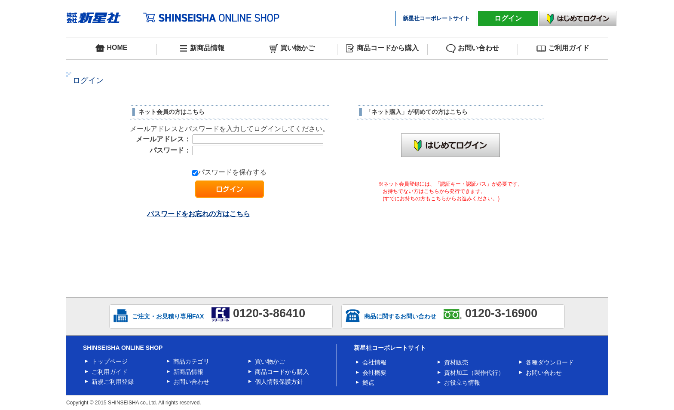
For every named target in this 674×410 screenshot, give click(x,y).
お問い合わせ (472, 48)
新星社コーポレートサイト (436, 18)
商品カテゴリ (191, 361)
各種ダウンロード (550, 362)
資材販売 (456, 362)
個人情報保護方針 (279, 381)
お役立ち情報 (462, 382)
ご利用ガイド (562, 48)
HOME (111, 48)
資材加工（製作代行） (474, 372)
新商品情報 (201, 48)
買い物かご (292, 48)
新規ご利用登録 (113, 381)
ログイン (508, 18)
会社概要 (374, 372)
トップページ (110, 361)
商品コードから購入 (382, 48)
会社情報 (374, 362)
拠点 (368, 382)
